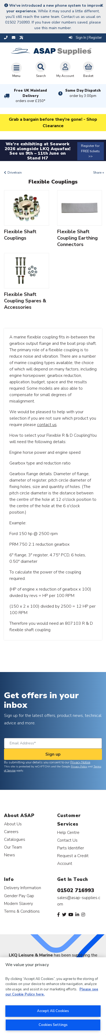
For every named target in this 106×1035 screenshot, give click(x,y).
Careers (11, 831)
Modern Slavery (18, 903)
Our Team (13, 847)
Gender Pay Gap (19, 896)
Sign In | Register (85, 37)
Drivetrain (15, 172)
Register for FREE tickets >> (90, 150)
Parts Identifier (70, 848)
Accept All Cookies (53, 1011)
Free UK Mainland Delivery (30, 96)
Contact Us (67, 840)
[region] (53, 996)
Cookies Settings (53, 1024)
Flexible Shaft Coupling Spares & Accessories (25, 300)
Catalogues (14, 839)
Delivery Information (22, 888)
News (9, 855)
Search (40, 69)
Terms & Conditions (22, 911)
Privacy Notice (80, 762)
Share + (98, 172)
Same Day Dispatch (83, 93)
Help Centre (68, 832)
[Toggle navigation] (16, 70)
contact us (47, 425)
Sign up (53, 754)
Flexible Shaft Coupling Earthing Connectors (77, 238)
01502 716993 (75, 890)
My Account (65, 69)
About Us (13, 824)
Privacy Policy (79, 766)
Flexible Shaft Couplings (20, 234)
